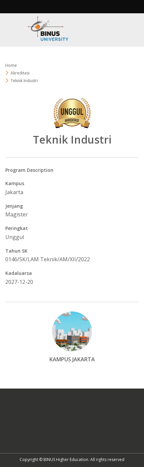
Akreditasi (20, 73)
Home (11, 65)
